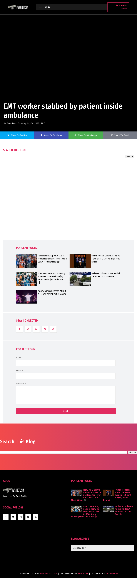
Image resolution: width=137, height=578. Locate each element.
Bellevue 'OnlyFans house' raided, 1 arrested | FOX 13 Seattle (106, 275)
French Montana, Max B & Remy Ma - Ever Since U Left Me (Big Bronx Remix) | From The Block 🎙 (51, 278)
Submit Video (123, 7)
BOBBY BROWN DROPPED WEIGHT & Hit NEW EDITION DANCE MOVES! (52, 293)
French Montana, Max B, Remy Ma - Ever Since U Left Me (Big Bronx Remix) (106, 258)
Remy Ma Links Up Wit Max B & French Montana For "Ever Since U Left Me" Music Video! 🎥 (52, 258)
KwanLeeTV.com (49, 573)
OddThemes (112, 573)
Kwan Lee (11, 123)
